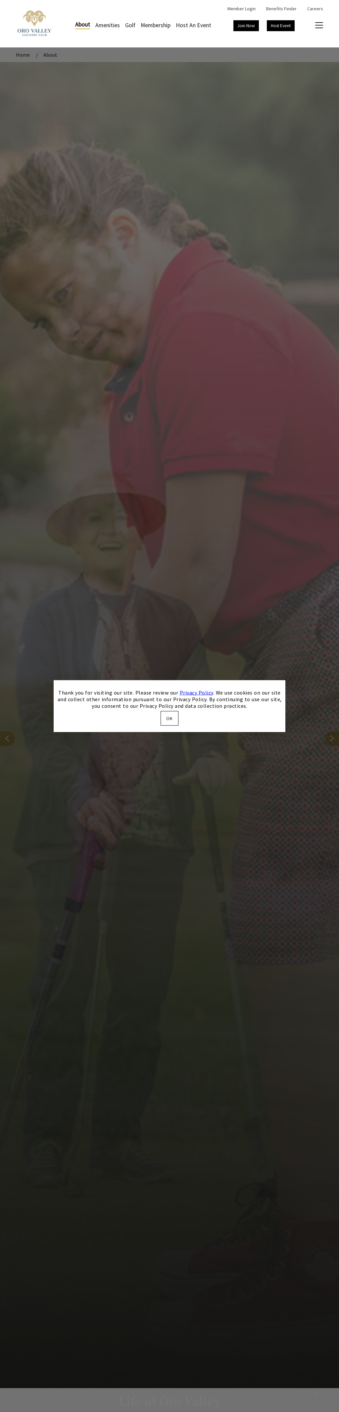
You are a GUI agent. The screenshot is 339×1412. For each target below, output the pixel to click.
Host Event (281, 26)
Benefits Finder (281, 9)
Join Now (246, 26)
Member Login (241, 9)
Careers (315, 9)
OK (169, 718)
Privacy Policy (196, 692)
